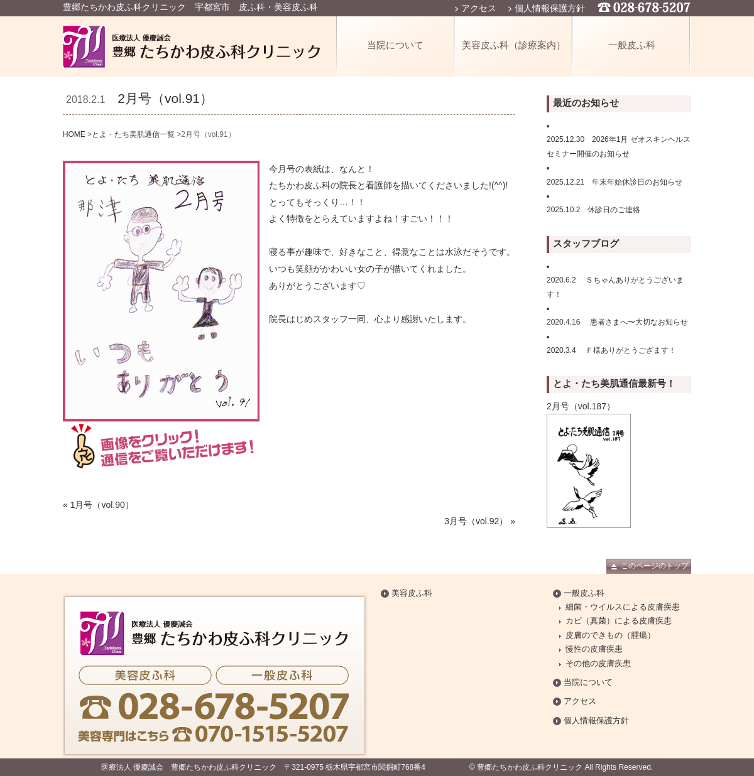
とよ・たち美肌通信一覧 (133, 134)
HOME (74, 134)
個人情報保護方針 (550, 8)
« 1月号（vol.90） (98, 505)
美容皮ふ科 (411, 593)
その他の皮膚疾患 (598, 663)
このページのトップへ (655, 567)
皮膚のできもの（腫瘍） (610, 635)
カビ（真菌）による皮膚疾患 (619, 621)
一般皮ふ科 (631, 45)
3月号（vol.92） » (479, 521)
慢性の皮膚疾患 (594, 649)
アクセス (478, 8)
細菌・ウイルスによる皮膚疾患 (623, 607)
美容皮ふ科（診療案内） (514, 45)
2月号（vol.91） (165, 98)
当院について (395, 45)
